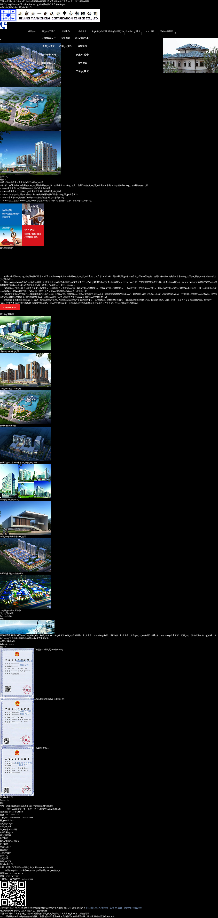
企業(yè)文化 (48, 46)
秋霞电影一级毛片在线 (50, 916)
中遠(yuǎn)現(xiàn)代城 (10, 388)
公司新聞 (65, 38)
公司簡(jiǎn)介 (49, 38)
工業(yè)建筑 (82, 71)
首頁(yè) (31, 31)
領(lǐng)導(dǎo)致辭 (48, 55)
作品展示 (82, 31)
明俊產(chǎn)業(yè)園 (9, 351)
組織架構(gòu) (49, 63)
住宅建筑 (82, 46)
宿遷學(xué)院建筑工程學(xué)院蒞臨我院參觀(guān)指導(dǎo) (32, 197)
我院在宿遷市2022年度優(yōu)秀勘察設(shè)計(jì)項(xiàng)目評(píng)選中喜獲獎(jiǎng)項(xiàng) (46, 200)
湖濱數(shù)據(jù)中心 (9, 499)
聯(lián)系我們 (25, 7)
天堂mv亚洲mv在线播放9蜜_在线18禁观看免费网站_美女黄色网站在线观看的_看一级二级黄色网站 (44, 1)
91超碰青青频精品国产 (29, 916)
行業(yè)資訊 (65, 46)
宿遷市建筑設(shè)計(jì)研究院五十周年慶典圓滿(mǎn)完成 (30, 191)
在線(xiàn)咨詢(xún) (9, 7)
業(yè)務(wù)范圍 (99, 31)
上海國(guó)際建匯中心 (10, 610)
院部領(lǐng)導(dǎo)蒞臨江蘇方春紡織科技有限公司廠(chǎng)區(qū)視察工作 (39, 194)
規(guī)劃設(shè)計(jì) (82, 39)
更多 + (3, 179)
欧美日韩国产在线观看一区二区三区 (77, 916)
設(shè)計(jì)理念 (133, 31)
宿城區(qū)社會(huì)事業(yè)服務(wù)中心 (18, 462)
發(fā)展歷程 (49, 71)
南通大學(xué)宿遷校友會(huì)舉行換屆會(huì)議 (21, 182)
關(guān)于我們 (48, 31)
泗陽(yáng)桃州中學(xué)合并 (13, 536)
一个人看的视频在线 (9, 916)
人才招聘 (150, 31)
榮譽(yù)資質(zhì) (116, 31)
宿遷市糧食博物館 (8, 425)
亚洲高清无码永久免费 (104, 916)
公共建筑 (82, 63)
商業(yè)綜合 (82, 54)
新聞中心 (65, 31)
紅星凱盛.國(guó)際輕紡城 (11, 573)
